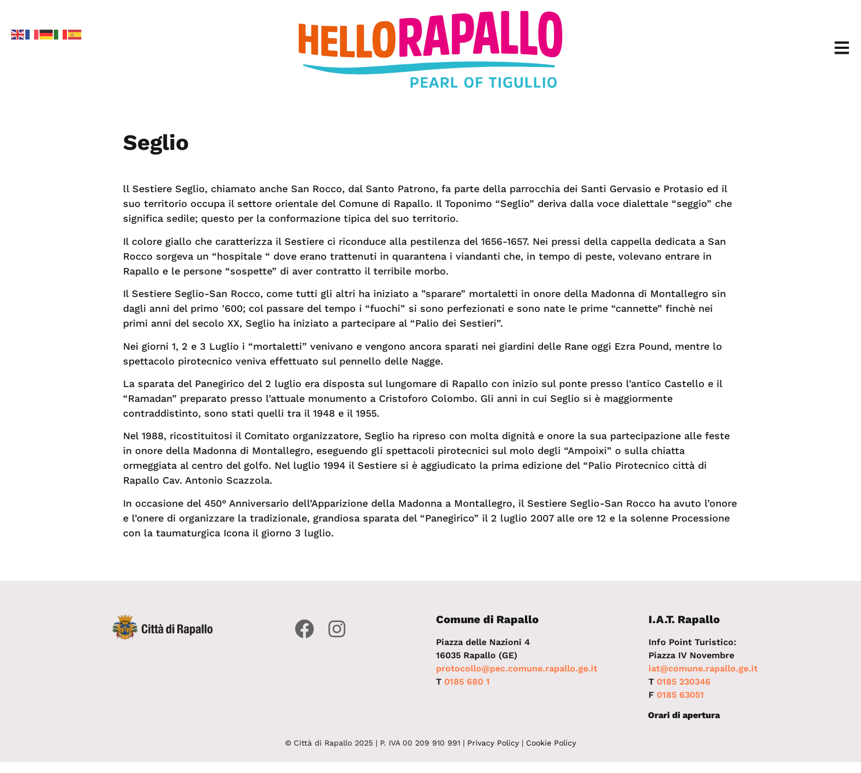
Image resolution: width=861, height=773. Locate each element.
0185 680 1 (467, 681)
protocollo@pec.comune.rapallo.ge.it (516, 668)
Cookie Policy (551, 742)
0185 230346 (684, 681)
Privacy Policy (493, 742)
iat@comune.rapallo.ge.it (703, 668)
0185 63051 (680, 695)
